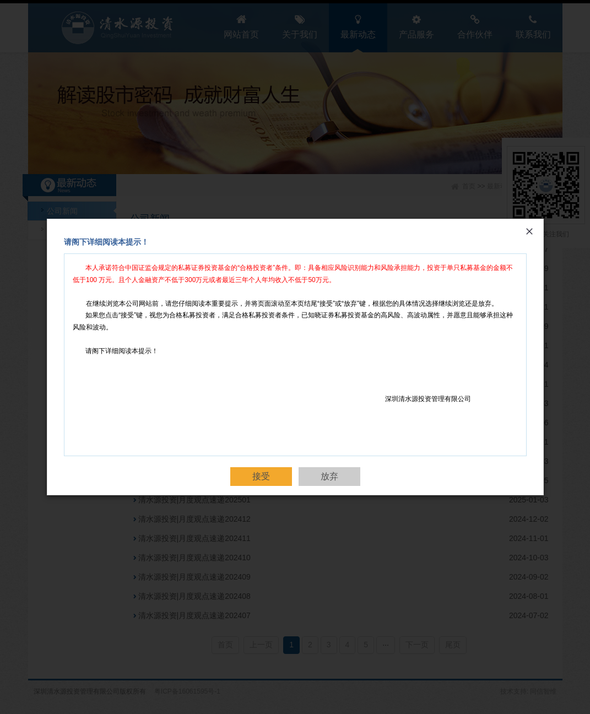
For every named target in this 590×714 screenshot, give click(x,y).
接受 (261, 476)
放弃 (329, 476)
